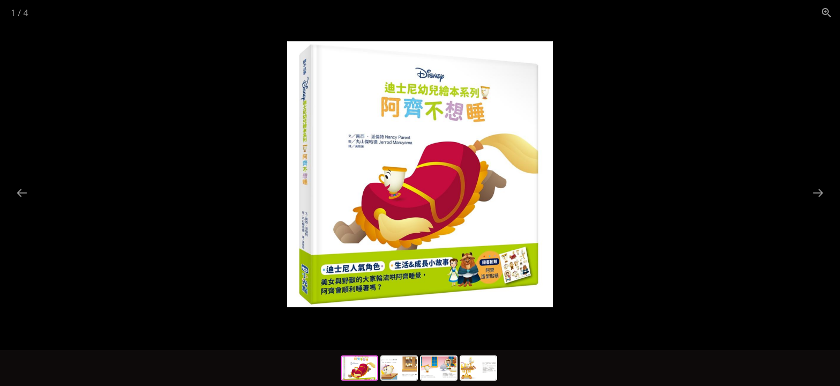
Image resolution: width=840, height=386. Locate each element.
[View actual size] (826, 12)
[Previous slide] (22, 192)
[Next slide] (818, 192)
